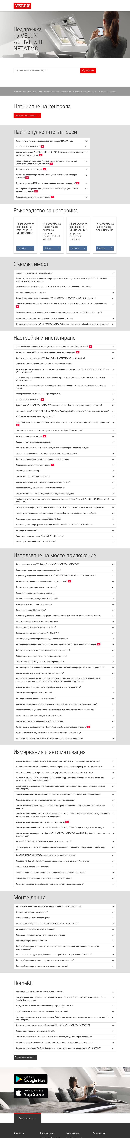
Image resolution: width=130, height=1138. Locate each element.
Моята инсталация (34, 92)
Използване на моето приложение (57, 92)
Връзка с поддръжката (25, 1057)
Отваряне (104, 248)
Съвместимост (20, 92)
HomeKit (112, 92)
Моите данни (103, 92)
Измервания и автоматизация (84, 92)
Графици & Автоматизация (27, 115)
